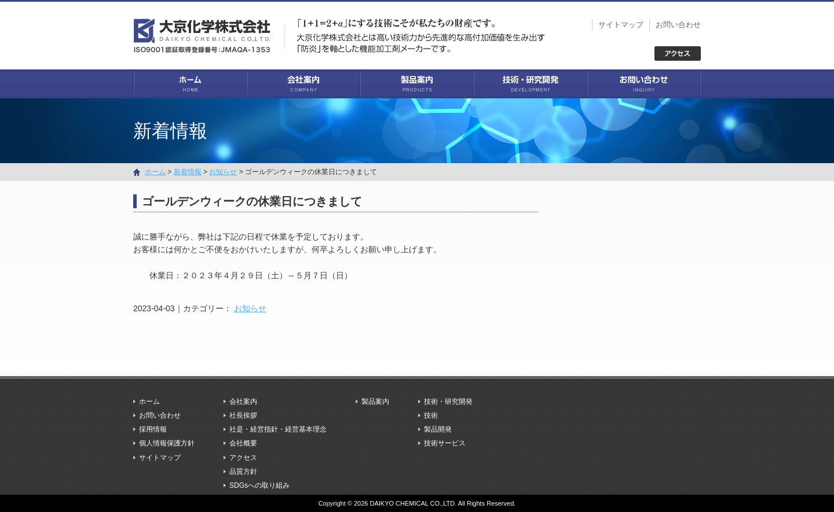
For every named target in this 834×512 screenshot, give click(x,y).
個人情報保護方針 (167, 443)
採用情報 (153, 429)
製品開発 (438, 429)
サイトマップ (620, 24)
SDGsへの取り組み (259, 485)
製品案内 (417, 83)
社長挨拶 (243, 415)
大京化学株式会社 (208, 34)
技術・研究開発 (530, 83)
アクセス (243, 458)
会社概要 (243, 443)
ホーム (190, 83)
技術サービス (445, 443)
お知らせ (250, 308)
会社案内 (303, 83)
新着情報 (188, 172)
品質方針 (243, 471)
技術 (431, 415)
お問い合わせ (678, 24)
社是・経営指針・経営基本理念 (278, 429)
